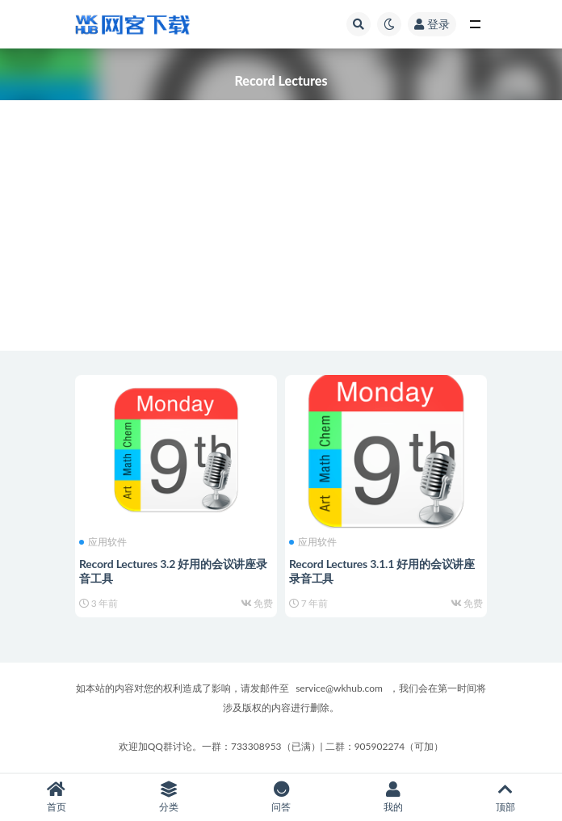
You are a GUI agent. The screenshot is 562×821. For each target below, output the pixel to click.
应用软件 (103, 542)
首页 (56, 797)
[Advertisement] (281, 237)
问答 (280, 797)
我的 (394, 797)
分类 (168, 797)
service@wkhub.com (339, 688)
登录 (432, 24)
